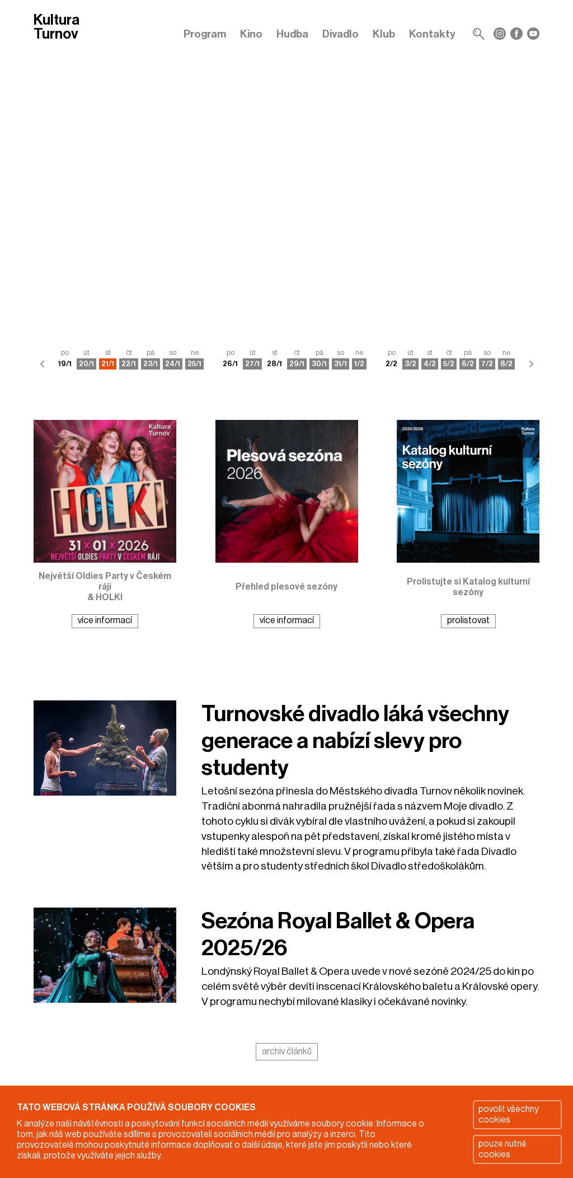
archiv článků (287, 1051)
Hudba (292, 34)
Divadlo (340, 34)
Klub (384, 34)
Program (205, 34)
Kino (251, 34)
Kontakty (432, 34)
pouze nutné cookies (502, 1149)
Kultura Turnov (56, 27)
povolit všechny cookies (508, 1114)
